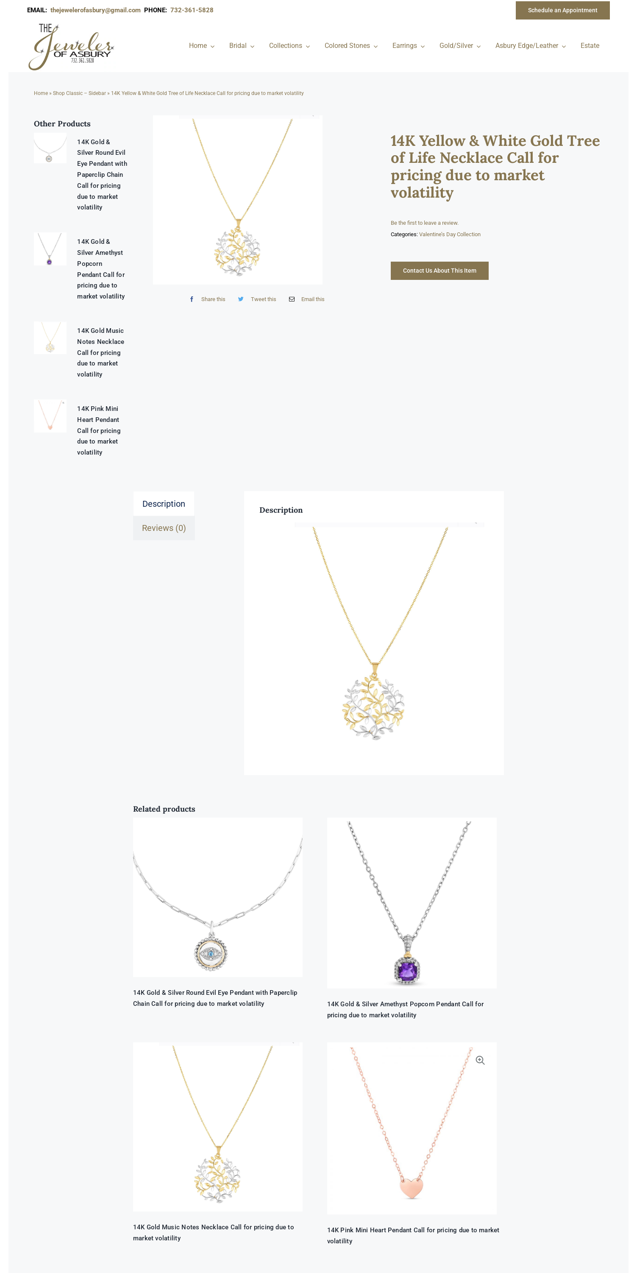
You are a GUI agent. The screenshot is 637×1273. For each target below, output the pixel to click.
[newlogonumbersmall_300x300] (72, 25)
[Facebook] (205, 299)
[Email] (305, 299)
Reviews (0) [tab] (164, 528)
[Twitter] (255, 299)
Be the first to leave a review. (425, 223)
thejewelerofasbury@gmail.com (97, 10)
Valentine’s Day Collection (450, 234)
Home (41, 93)
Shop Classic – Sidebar (79, 93)
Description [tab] (163, 504)
